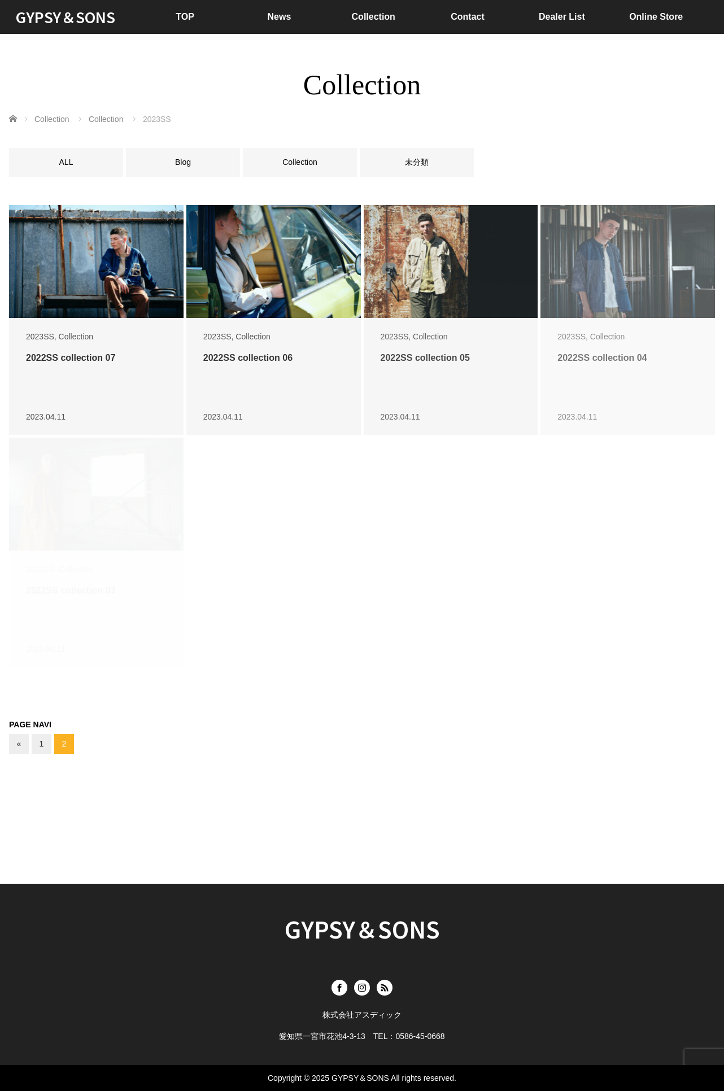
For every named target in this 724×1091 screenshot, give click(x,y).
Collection (373, 16)
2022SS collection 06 (248, 358)
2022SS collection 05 (425, 358)
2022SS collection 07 (70, 358)
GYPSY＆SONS (65, 16)
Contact (468, 16)
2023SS (40, 336)
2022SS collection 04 (602, 358)
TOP (185, 16)
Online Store (656, 16)
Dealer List (562, 16)
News (279, 16)
